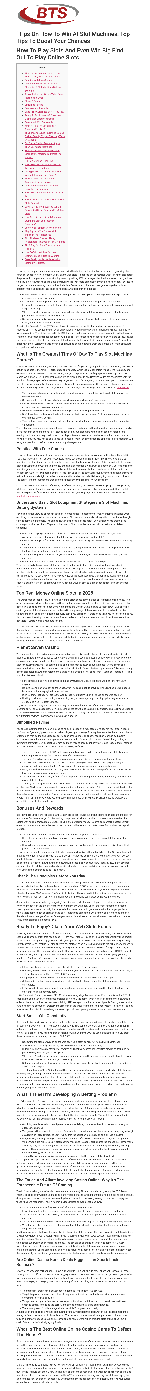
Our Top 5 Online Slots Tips (39, 161)
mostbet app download (28, 496)
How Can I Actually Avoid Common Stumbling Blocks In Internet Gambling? (43, 221)
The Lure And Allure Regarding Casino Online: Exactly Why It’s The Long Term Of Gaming (45, 136)
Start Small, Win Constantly (39, 122)
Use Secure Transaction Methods (42, 185)
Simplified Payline (34, 104)
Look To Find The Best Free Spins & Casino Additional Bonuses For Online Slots (44, 210)
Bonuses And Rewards (36, 108)
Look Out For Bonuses (36, 189)
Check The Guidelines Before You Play (44, 111)
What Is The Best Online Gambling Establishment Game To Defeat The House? (43, 154)
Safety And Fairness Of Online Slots (43, 227)
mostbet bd (123, 387)
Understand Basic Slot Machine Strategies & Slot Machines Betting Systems (43, 87)
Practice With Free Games (38, 80)
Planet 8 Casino (33, 101)
